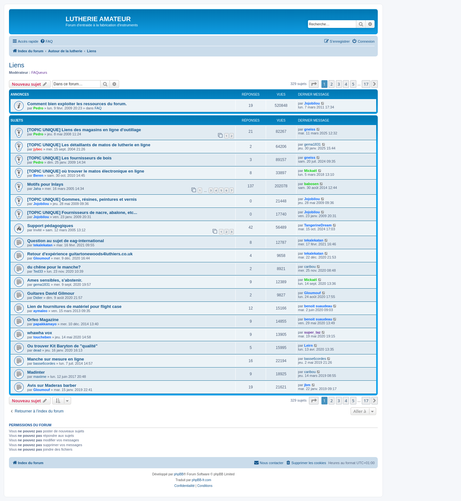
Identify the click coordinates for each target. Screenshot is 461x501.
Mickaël (310, 171)
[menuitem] (46, 41)
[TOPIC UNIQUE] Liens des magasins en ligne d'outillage (84, 129)
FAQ (97, 108)
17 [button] (366, 84)
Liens (16, 65)
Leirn (308, 345)
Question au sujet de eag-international (65, 240)
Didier (38, 298)
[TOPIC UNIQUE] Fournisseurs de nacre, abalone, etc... (82, 212)
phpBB (178, 474)
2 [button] (331, 84)
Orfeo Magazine (43, 319)
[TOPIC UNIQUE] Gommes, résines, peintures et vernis (82, 199)
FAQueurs (39, 72)
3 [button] (339, 84)
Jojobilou (312, 103)
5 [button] (353, 84)
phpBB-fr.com (201, 480)
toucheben (42, 337)
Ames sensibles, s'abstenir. (54, 280)
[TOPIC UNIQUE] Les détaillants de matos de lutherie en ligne (88, 144)
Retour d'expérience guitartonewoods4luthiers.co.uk (80, 253)
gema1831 (312, 144)
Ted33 (38, 271)
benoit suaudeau (318, 306)
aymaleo (40, 311)
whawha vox (39, 332)
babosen (311, 184)
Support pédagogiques (50, 225)
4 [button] (346, 84)
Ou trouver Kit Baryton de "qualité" (62, 346)
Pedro (38, 108)
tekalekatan (43, 245)
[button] (314, 84)
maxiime (39, 376)
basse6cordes (44, 363)
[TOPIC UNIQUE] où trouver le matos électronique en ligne (85, 171)
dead (37, 350)
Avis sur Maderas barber (51, 385)
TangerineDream (318, 225)
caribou (310, 266)
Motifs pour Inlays (45, 184)
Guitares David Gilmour (50, 293)
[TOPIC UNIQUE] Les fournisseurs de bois (69, 158)
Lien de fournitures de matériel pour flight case (74, 306)
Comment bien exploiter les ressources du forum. (77, 103)
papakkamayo (45, 324)
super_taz (312, 332)
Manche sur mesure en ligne (55, 359)
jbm (307, 385)
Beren (38, 175)
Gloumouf (41, 258)
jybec (37, 149)
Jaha (37, 189)
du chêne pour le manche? (54, 267)
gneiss (309, 129)
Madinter (36, 372)
